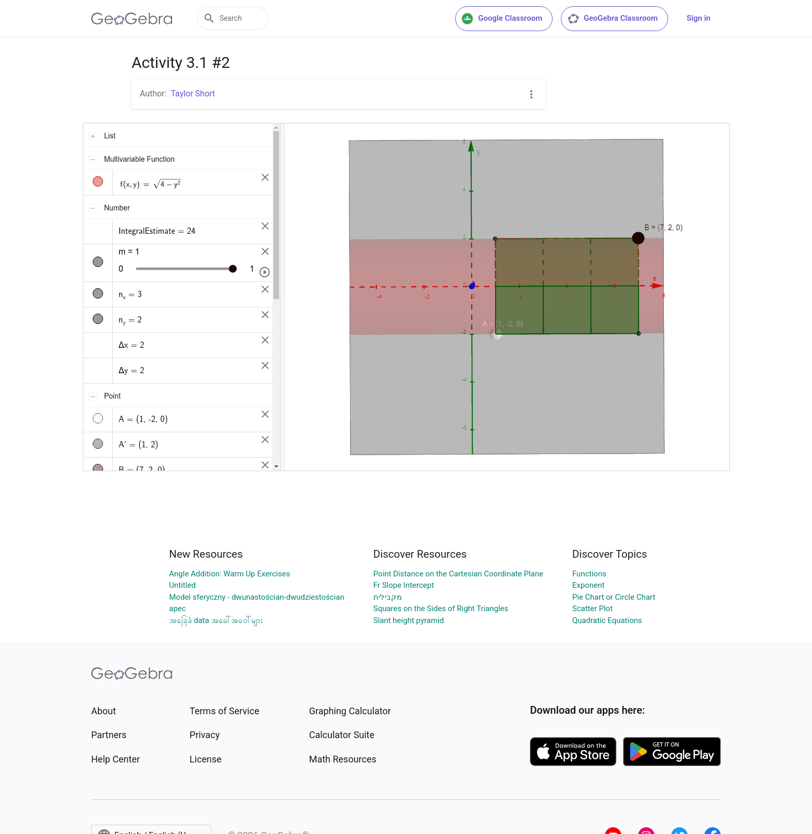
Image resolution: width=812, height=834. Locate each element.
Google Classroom (501, 18)
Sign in (699, 18)
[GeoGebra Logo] (131, 18)
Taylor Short (193, 93)
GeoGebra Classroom (612, 18)
